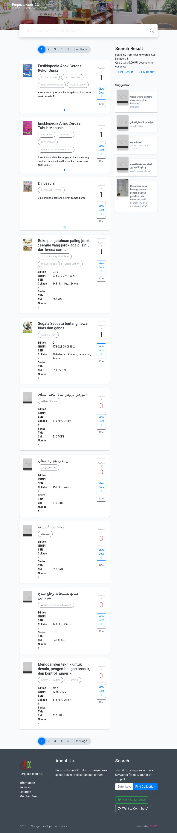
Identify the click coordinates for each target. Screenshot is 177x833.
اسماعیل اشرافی (49, 401)
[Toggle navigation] (169, 6)
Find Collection (145, 786)
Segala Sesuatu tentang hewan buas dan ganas (64, 325)
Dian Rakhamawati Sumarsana (56, 149)
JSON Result (146, 72)
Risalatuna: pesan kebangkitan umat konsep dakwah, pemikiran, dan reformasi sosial (139, 193)
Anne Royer (46, 134)
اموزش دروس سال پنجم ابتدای (62, 394)
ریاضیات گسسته (51, 527)
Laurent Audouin (72, 77)
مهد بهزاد (45, 534)
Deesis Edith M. (72, 264)
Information (27, 783)
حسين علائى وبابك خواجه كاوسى (56, 604)
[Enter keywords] (124, 786)
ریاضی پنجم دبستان (53, 460)
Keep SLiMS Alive (132, 800)
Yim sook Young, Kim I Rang (55, 256)
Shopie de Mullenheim (52, 84)
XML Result (125, 72)
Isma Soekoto (48, 142)
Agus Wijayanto (78, 84)
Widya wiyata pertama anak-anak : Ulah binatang (141, 100)
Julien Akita (65, 134)
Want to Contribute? (133, 808)
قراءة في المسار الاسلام (141, 122)
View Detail (101, 92)
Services (25, 787)
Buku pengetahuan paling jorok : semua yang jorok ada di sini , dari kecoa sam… (64, 245)
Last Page (80, 49)
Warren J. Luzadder (50, 680)
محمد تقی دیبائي (48, 467)
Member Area (28, 796)
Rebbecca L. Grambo (51, 190)
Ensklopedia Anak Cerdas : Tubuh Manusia (60, 125)
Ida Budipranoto (49, 77)
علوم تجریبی (136, 142)
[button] (64, 110)
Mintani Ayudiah (49, 264)
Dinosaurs (46, 183)
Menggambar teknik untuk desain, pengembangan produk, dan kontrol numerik (64, 669)
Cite (101, 103)
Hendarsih (73, 680)
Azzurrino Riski (48, 334)
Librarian (25, 792)
